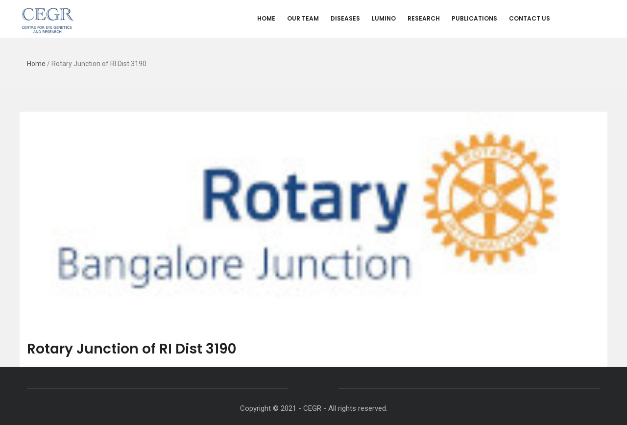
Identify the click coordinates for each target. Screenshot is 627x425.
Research (424, 18)
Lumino (384, 18)
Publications (474, 18)
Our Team (303, 18)
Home (266, 18)
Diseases (345, 18)
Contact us (529, 18)
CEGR (312, 408)
